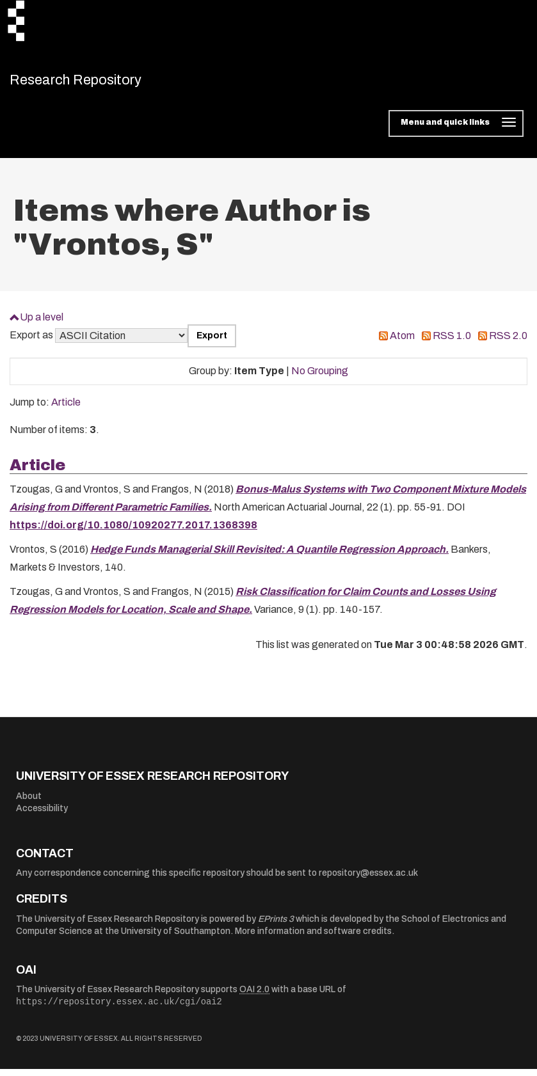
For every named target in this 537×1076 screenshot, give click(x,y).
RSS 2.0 (508, 342)
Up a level (41, 323)
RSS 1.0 (452, 342)
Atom (402, 342)
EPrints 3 (276, 925)
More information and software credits (313, 938)
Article (66, 409)
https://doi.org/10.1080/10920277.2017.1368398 (133, 531)
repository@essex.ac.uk (368, 880)
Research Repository (99, 83)
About (29, 802)
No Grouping (319, 377)
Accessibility (42, 815)
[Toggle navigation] (456, 130)
